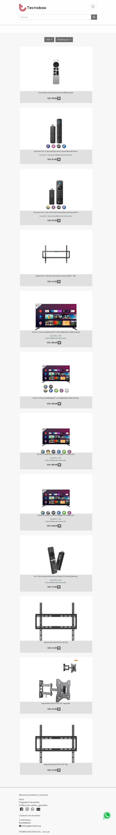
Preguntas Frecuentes (29, 802)
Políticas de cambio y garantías (33, 805)
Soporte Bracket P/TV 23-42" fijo (56, 764)
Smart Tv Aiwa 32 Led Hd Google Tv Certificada (56, 515)
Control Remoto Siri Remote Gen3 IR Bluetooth (55, 92)
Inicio (21, 799)
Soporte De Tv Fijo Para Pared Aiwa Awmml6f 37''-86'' (55, 276)
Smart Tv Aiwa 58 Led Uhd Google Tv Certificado (55, 454)
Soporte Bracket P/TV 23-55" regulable (55, 703)
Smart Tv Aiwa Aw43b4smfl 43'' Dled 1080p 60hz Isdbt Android (56, 332)
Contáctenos (25, 820)
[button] (64, 39)
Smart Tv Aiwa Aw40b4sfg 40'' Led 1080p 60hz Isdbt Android (56, 398)
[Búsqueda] (94, 17)
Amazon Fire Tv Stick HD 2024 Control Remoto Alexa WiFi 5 (55, 212)
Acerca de (46, 832)
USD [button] (48, 39)
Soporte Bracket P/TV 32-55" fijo (56, 642)
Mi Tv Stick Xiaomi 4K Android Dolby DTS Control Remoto (55, 576)
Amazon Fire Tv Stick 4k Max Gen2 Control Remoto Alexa (55, 151)
